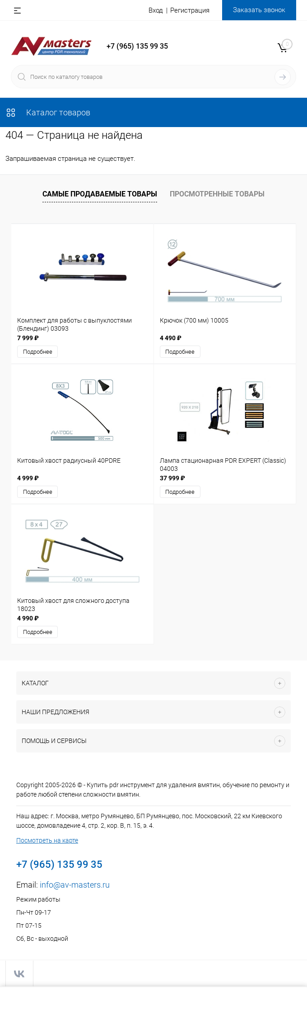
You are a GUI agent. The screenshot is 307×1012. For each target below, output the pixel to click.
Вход (156, 10)
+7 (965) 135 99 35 (137, 46)
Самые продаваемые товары (99, 194)
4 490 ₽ (170, 338)
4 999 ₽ (28, 478)
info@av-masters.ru (75, 884)
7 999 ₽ (28, 338)
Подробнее (37, 351)
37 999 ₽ (172, 478)
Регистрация (189, 10)
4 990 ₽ (28, 618)
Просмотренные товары (217, 194)
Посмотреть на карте (47, 840)
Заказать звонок (259, 10)
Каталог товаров (47, 112)
